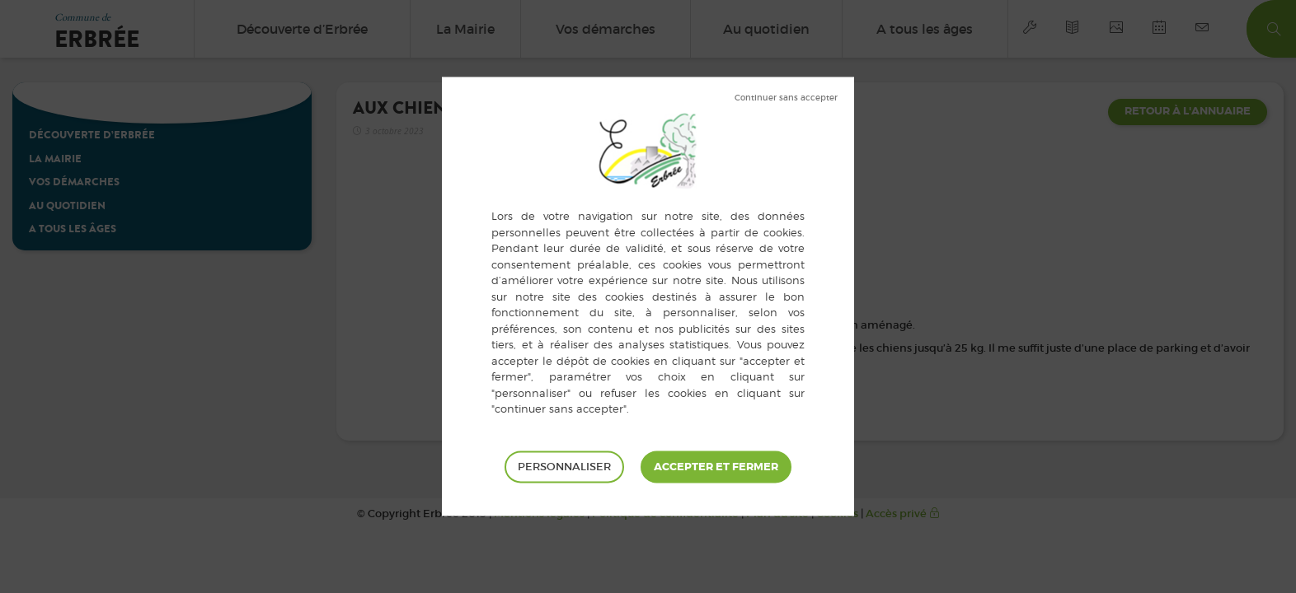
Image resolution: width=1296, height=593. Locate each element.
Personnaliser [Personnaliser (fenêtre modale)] (564, 467)
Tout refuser (786, 98)
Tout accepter (716, 467)
